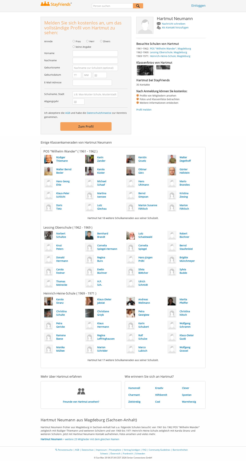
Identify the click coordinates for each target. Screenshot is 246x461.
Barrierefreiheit (180, 449)
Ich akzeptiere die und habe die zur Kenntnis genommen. (85, 115)
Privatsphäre (115, 449)
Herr (91, 41)
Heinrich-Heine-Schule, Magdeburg (170, 56)
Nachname (50, 60)
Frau (78, 41)
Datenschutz (88, 449)
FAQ (144, 449)
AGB (67, 112)
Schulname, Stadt (54, 94)
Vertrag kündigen (132, 449)
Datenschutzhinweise (99, 112)
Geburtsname (52, 67)
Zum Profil (86, 126)
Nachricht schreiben (173, 23)
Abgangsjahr (51, 101)
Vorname (49, 53)
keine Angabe (83, 46)
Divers (106, 41)
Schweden (140, 453)
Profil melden (144, 109)
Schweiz (104, 453)
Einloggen (198, 5)
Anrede (48, 41)
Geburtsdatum (52, 74)
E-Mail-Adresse (53, 82)
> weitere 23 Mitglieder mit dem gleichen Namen (80, 439)
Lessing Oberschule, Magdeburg (168, 52)
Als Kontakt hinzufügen (175, 27)
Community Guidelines (159, 449)
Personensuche (65, 449)
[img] (144, 70)
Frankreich (128, 453)
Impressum (101, 449)
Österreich (115, 453)
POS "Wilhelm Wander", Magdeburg (170, 48)
